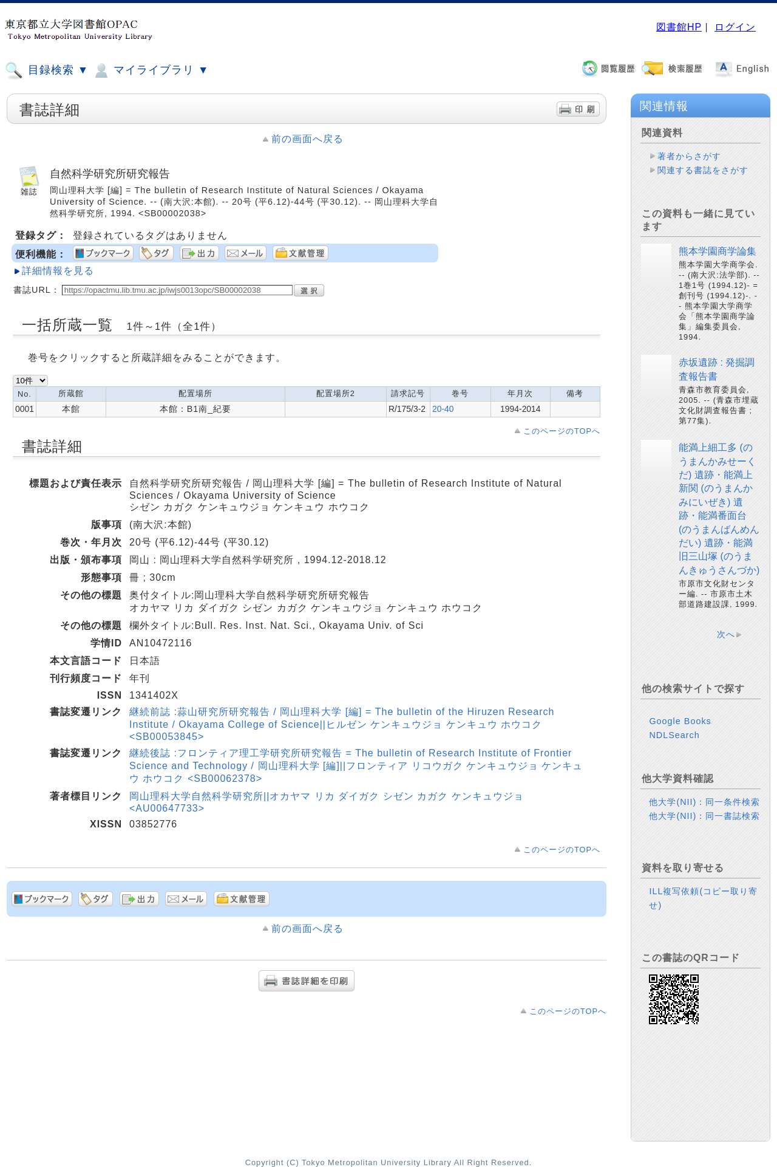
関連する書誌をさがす (702, 170)
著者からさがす (689, 156)
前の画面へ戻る (307, 139)
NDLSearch (674, 735)
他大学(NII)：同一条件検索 (704, 802)
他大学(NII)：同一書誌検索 (704, 816)
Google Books (680, 721)
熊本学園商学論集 (717, 251)
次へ (726, 634)
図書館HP (679, 27)
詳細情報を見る (58, 270)
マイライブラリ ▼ (150, 70)
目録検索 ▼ (47, 70)
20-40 (443, 409)
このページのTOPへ (561, 431)
